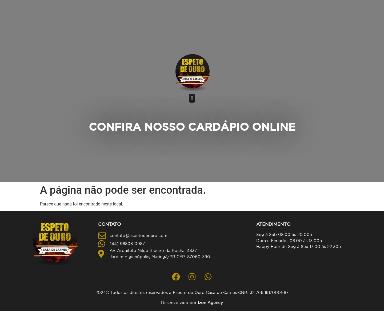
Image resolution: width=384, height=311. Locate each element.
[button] (191, 98)
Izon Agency (210, 302)
